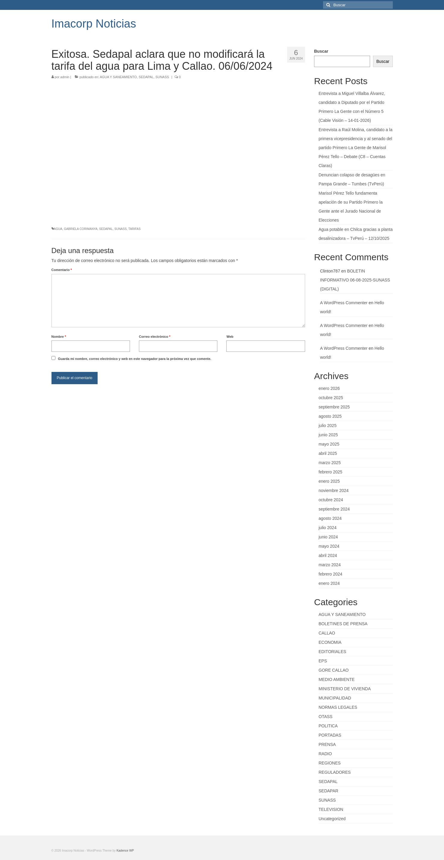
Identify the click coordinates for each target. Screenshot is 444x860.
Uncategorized (332, 818)
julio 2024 (328, 527)
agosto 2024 (330, 518)
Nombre (58, 336)
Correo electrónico (154, 336)
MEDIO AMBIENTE (337, 679)
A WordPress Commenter (343, 302)
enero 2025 (329, 481)
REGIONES (330, 763)
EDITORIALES (332, 651)
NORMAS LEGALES (338, 707)
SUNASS (162, 77)
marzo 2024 (330, 564)
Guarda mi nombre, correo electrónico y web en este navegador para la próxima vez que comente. (134, 359)
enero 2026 (329, 388)
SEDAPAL (146, 77)
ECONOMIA (330, 642)
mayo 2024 (329, 546)
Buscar (321, 51)
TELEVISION (331, 809)
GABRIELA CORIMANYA (80, 229)
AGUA (58, 229)
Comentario (61, 270)
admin (64, 77)
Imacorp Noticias (93, 23)
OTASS (325, 716)
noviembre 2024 (333, 490)
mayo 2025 (329, 444)
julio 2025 (328, 425)
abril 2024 (328, 555)
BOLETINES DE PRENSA (343, 623)
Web (229, 336)
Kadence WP (125, 850)
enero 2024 (329, 583)
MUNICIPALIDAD (335, 698)
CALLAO (327, 633)
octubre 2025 (331, 397)
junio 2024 (328, 537)
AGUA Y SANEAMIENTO (118, 77)
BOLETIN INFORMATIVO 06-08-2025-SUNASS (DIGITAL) (355, 280)
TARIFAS (134, 229)
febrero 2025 (330, 472)
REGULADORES (335, 772)
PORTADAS (330, 735)
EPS (323, 660)
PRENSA (327, 744)
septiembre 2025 (334, 407)
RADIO (325, 753)
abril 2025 (328, 453)
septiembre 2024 (334, 509)
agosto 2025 (330, 416)
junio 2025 (328, 434)
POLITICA (328, 725)
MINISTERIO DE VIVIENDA (345, 688)
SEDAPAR (328, 790)
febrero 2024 (330, 574)
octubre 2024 (331, 499)
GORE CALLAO (333, 670)
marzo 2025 (330, 462)
